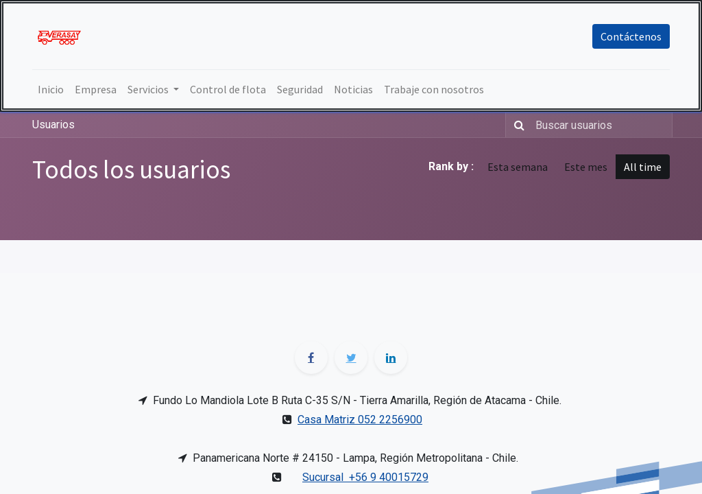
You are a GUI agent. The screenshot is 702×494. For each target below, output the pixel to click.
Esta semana (517, 167)
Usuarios (53, 124)
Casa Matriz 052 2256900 (360, 419)
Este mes (585, 167)
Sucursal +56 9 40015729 (365, 477)
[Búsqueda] (516, 125)
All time (643, 167)
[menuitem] (50, 89)
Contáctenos (631, 36)
